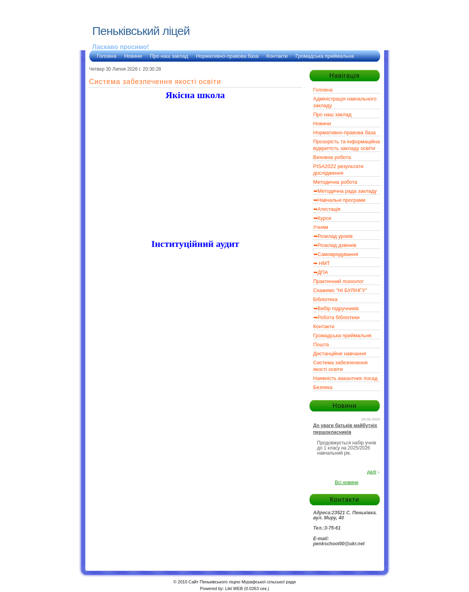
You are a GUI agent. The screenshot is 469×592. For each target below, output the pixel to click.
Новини (133, 56)
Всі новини (347, 482)
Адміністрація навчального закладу (345, 102)
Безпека (323, 387)
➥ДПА (320, 272)
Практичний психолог (338, 281)
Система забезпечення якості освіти (340, 366)
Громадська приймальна (325, 56)
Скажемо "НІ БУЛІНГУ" (340, 290)
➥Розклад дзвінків (335, 245)
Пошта (321, 344)
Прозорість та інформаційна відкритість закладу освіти (346, 145)
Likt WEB (234, 588)
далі (371, 472)
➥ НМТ (321, 263)
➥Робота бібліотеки (336, 317)
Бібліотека (325, 299)
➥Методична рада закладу (345, 191)
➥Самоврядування (335, 254)
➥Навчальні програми (339, 200)
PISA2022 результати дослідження (338, 169)
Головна (106, 56)
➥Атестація (326, 209)
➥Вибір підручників (336, 308)
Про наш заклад (169, 56)
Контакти (277, 56)
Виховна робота (332, 157)
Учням (320, 227)
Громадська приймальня (342, 335)
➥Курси (322, 218)
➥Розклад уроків (333, 236)
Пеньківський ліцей (141, 30)
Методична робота (335, 182)
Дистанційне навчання (339, 353)
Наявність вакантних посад (345, 378)
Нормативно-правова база (227, 56)
